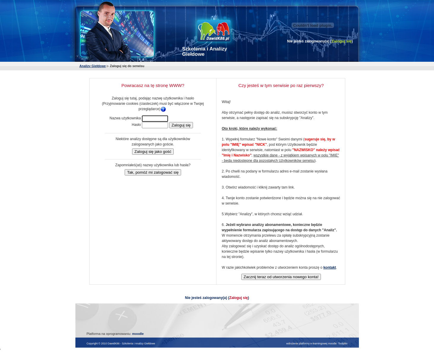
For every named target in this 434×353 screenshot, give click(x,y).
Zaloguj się (342, 41)
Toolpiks (343, 343)
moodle (138, 333)
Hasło (136, 125)
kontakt (329, 267)
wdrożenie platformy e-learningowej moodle (311, 343)
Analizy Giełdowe (93, 66)
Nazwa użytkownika (125, 118)
